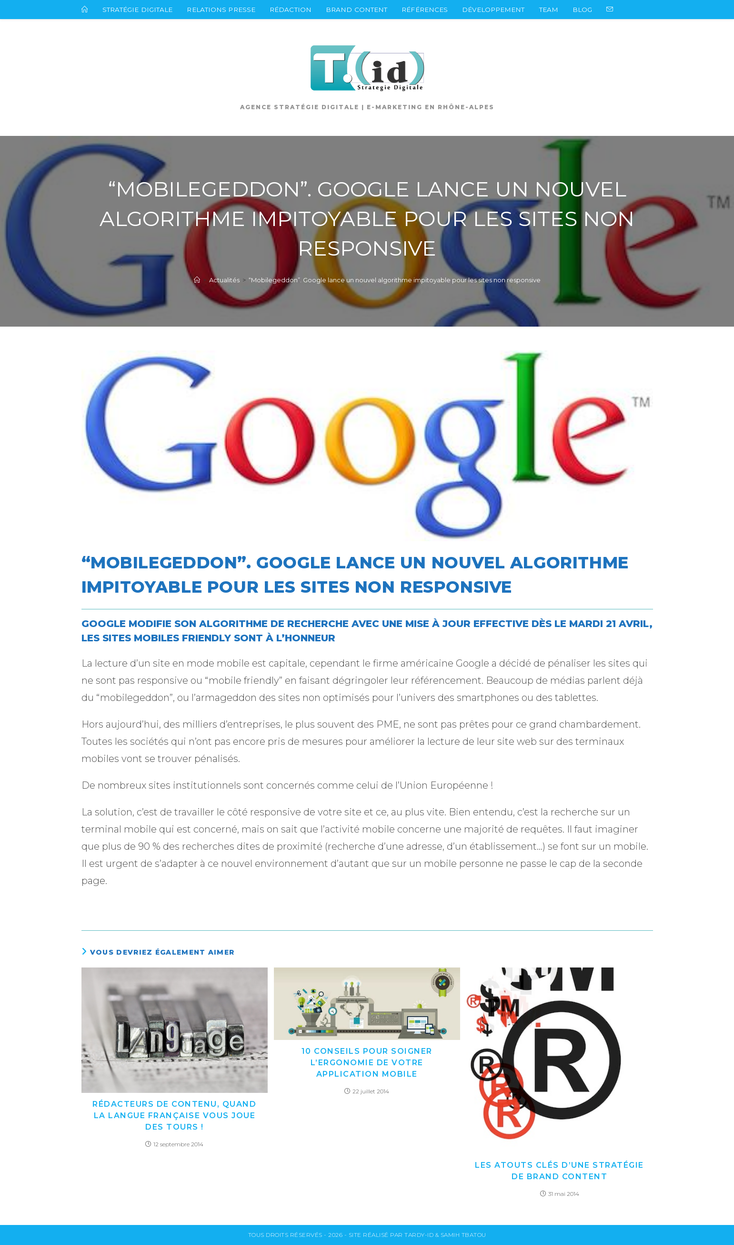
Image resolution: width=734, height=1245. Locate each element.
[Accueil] (197, 280)
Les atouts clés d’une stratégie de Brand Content (559, 1171)
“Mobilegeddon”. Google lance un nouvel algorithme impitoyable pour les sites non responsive (395, 280)
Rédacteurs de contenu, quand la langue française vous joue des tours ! (174, 1116)
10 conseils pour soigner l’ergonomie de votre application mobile (367, 1063)
